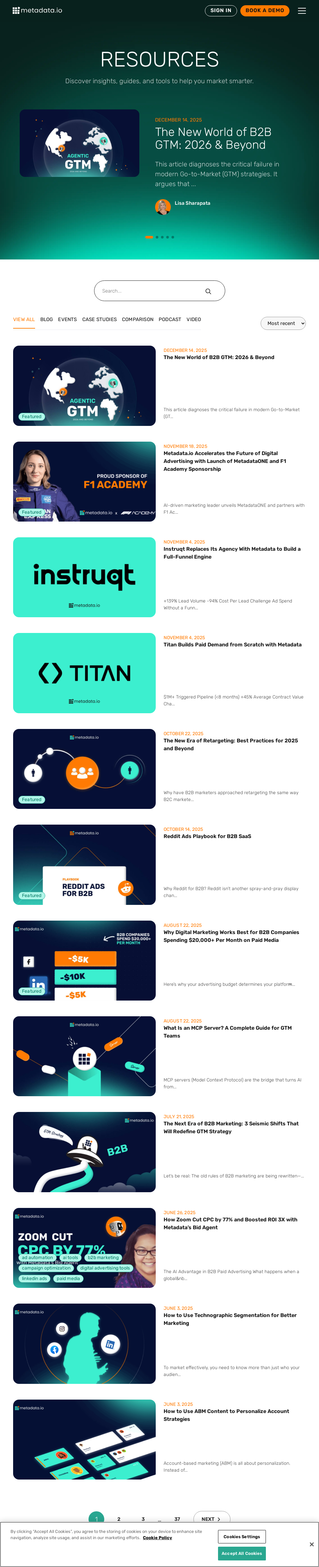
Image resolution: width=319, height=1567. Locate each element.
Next (211, 1519)
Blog (46, 319)
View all (24, 319)
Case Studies (99, 319)
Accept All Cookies (242, 1553)
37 (177, 1519)
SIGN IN (220, 10)
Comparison (137, 319)
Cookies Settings (242, 1536)
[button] (302, 11)
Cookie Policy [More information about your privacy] (157, 1537)
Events (67, 319)
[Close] (312, 1544)
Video (194, 319)
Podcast (170, 319)
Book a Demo (265, 10)
